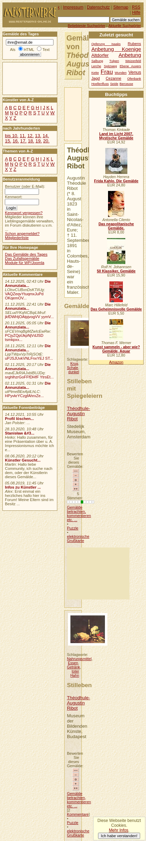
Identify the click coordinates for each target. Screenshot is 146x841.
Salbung (97, 61)
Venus (134, 72)
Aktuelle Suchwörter (124, 26)
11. (23, 135)
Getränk (73, 667)
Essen (73, 663)
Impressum (73, 7)
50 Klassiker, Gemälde (116, 271)
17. (23, 140)
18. (31, 140)
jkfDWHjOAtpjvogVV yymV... (29, 317)
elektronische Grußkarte (78, 538)
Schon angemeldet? (22, 233)
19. (39, 140)
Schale (72, 368)
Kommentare (78, 814)
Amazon (116, 362)
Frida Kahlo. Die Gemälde (116, 181)
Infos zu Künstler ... (23, 487)
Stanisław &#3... (19, 433)
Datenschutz (98, 7)
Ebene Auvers (130, 66)
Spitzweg (110, 66)
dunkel (73, 372)
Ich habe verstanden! (119, 836)
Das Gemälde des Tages (26, 254)
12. (30, 135)
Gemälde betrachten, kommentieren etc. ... (79, 513)
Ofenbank (134, 78)
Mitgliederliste (17, 238)
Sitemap (120, 7)
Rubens (134, 44)
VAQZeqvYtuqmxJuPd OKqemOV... (24, 296)
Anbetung (129, 55)
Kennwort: (13, 197)
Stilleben (79, 685)
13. (38, 135)
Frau (107, 71)
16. (15, 140)
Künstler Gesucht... (22, 460)
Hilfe (136, 12)
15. (8, 140)
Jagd (95, 78)
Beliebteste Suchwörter (86, 26)
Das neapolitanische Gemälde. (116, 226)
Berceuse (126, 84)
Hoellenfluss (100, 84)
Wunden (120, 73)
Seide (114, 84)
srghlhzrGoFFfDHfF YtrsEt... (29, 377)
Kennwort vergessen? (23, 213)
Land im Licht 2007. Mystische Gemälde (116, 136)
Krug (74, 363)
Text (46, 49)
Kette (95, 73)
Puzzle (72, 528)
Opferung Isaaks (106, 44)
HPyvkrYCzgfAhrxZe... (24, 396)
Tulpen (114, 61)
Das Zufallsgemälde (22, 258)
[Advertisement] (98, 573)
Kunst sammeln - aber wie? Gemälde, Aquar (116, 349)
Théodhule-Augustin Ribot (78, 413)
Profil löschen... (19, 419)
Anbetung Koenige (116, 49)
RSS (136, 7)
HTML (29, 49)
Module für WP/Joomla (24, 263)
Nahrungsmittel (79, 659)
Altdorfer (100, 55)
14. (45, 135)
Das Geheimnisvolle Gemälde (116, 309)
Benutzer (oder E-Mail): (25, 186)
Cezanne (113, 78)
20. (46, 140)
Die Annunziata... (28, 283)
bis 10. (11, 135)
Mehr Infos (118, 830)
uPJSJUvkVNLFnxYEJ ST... (29, 358)
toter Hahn (74, 673)
